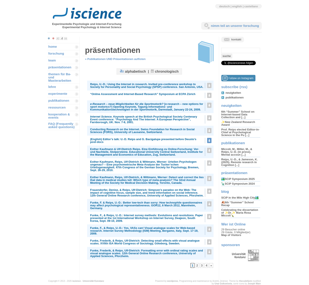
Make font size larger (65, 38)
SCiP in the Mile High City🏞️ (240, 197)
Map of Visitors (231, 235)
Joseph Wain (254, 283)
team (52, 60)
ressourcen (57, 107)
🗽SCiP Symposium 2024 (238, 183)
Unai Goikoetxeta (223, 283)
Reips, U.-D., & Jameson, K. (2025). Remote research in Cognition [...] (239, 162)
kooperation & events (59, 115)
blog (225, 192)
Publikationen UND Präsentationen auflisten (116, 59)
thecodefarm (245, 281)
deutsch (224, 6)
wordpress (172, 281)
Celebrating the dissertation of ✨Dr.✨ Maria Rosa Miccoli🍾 (239, 212)
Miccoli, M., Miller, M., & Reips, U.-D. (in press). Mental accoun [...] (236, 151)
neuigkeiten (233, 92)
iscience (76, 281)
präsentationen (59, 67)
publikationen (58, 100)
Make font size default (62, 38)
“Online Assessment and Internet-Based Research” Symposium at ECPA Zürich (142, 94)
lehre (52, 87)
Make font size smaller (58, 38)
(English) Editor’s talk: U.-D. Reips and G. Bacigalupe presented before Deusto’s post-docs (143, 141)
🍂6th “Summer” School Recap (237, 204)
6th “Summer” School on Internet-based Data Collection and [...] (237, 114)
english (237, 6)
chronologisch (167, 71)
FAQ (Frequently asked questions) (61, 125)
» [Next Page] (211, 265)
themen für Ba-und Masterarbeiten (59, 77)
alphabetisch (135, 71)
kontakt (236, 39)
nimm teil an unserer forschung (235, 26)
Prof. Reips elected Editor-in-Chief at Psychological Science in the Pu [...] (240, 132)
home (52, 46)
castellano (251, 6)
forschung (56, 53)
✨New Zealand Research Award (238, 123)
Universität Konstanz (93, 281)
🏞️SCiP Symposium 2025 (238, 179)
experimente (57, 93)
